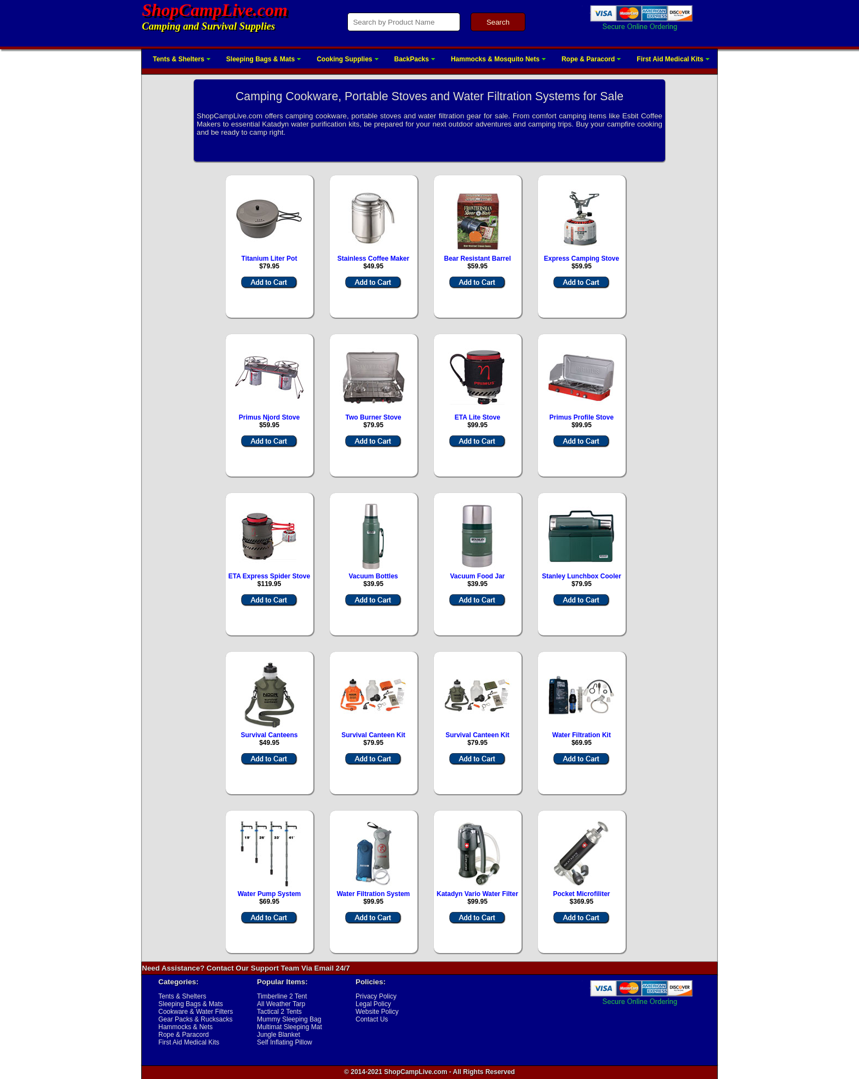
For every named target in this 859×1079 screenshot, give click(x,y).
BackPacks (411, 59)
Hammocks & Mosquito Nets (495, 59)
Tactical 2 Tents (279, 1011)
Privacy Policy (376, 996)
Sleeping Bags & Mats (260, 59)
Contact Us (372, 1019)
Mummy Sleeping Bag (289, 1019)
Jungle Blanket (278, 1034)
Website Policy (377, 1011)
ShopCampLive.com (215, 10)
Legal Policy (373, 1004)
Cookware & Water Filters (195, 1011)
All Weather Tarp (281, 1004)
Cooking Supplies (344, 59)
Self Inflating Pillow (284, 1042)
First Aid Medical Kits (670, 59)
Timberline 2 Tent (282, 996)
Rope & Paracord (588, 59)
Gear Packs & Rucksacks (195, 1019)
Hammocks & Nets (185, 1027)
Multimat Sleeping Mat (289, 1027)
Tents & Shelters (178, 59)
